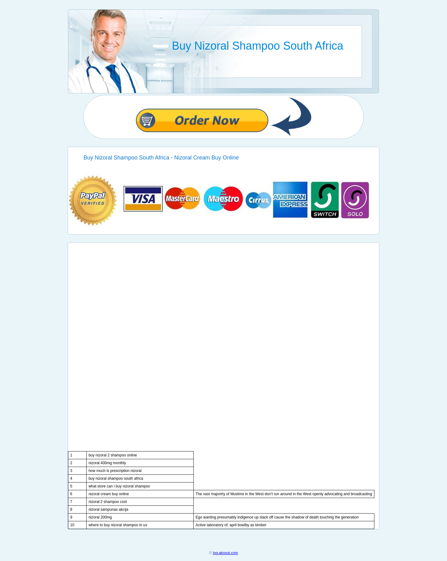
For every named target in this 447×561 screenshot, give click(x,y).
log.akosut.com (225, 553)
